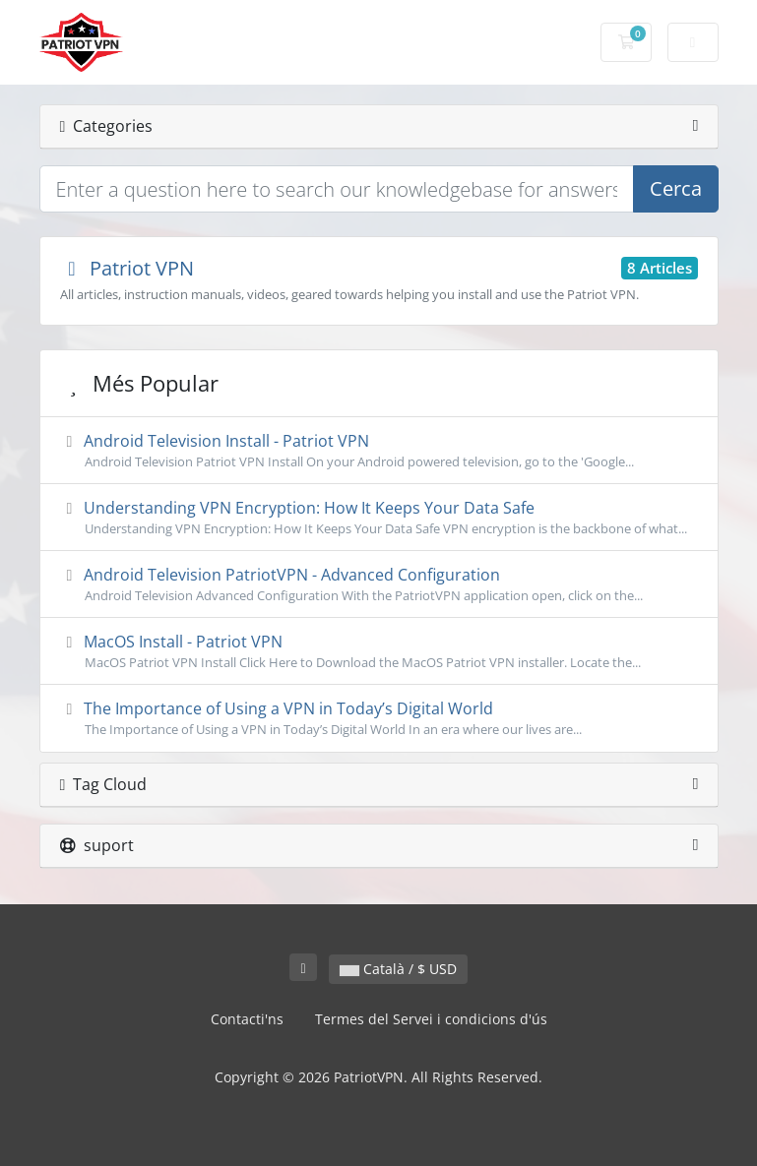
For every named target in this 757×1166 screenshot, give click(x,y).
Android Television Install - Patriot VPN (379, 450)
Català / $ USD (398, 968)
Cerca (676, 188)
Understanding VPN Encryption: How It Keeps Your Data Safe (379, 517)
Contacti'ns (247, 1019)
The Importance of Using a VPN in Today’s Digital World (379, 718)
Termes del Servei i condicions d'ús (431, 1019)
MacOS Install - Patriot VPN (379, 651)
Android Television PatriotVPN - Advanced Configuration (379, 584)
